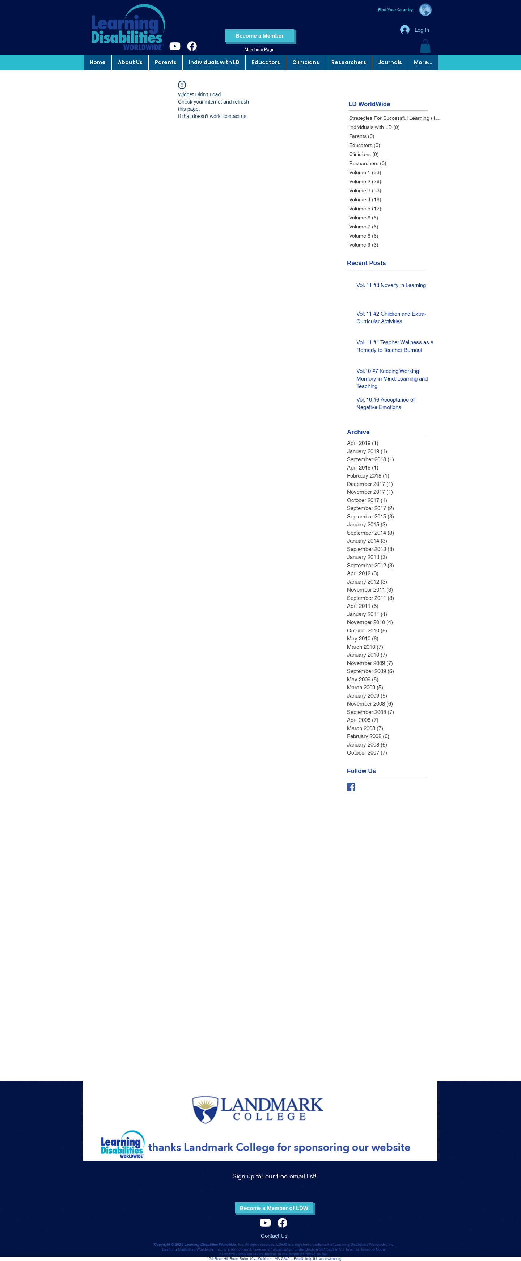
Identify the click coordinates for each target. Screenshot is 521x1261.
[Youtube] (175, 46)
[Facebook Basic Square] (351, 787)
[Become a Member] (259, 35)
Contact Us (274, 1236)
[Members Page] (259, 50)
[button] (425, 46)
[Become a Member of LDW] (274, 1207)
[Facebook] (192, 46)
